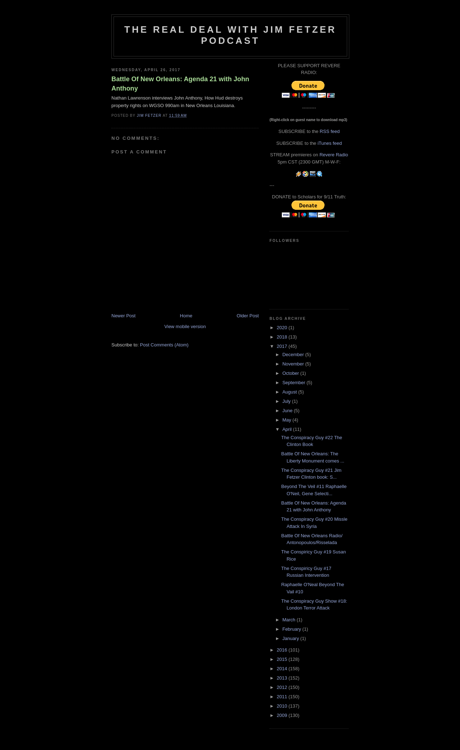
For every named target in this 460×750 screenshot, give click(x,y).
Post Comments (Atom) (164, 345)
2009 (283, 715)
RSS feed (330, 131)
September (294, 382)
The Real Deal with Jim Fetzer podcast (230, 35)
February (292, 629)
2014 (283, 668)
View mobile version (185, 326)
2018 (283, 337)
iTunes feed (330, 143)
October (291, 373)
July (287, 401)
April (287, 429)
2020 (283, 327)
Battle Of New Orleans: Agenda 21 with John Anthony (180, 83)
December (293, 354)
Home (186, 315)
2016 (283, 650)
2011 (283, 696)
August (290, 392)
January (291, 638)
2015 (283, 659)
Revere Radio (333, 154)
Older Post (248, 315)
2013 (283, 678)
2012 (283, 687)
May (287, 420)
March (289, 619)
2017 (283, 346)
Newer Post (123, 315)
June (288, 410)
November (293, 364)
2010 (283, 706)
